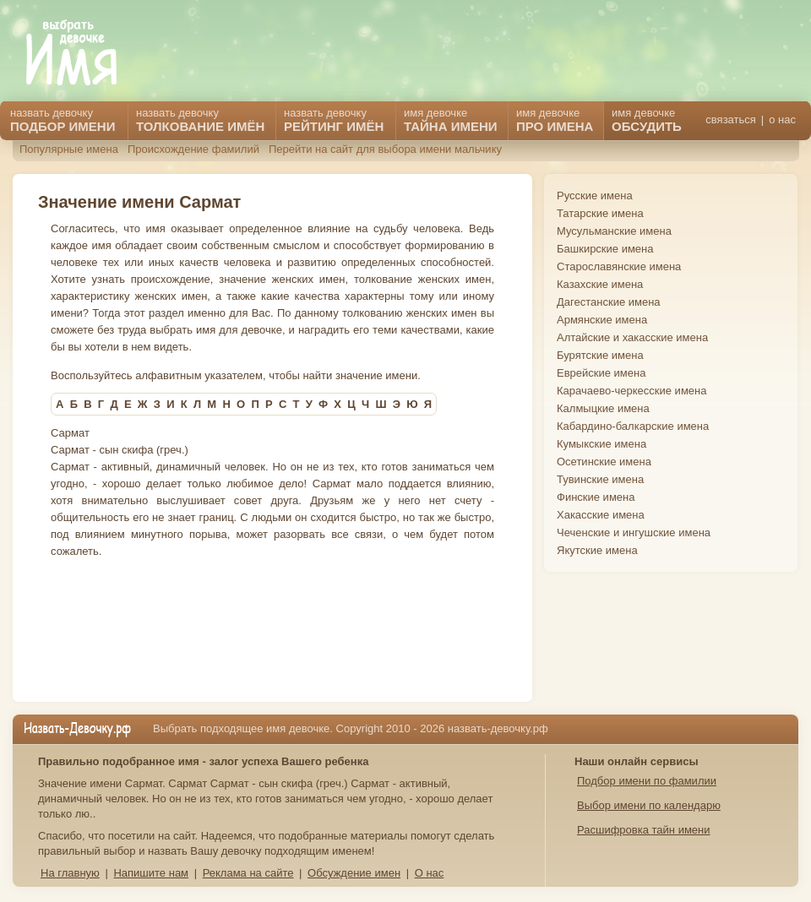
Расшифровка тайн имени (643, 829)
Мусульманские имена (614, 231)
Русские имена (595, 195)
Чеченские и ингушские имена (633, 532)
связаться (730, 119)
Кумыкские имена (601, 443)
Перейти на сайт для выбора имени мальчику (385, 149)
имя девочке (647, 119)
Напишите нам (150, 873)
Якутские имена (597, 550)
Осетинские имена (604, 461)
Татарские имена (600, 213)
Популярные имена (68, 149)
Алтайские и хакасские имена (632, 337)
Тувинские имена (600, 479)
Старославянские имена (619, 266)
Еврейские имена (601, 373)
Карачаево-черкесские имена (631, 390)
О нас (429, 873)
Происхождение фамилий (193, 149)
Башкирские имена (605, 248)
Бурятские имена (600, 355)
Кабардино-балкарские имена (633, 426)
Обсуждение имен (354, 873)
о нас (782, 119)
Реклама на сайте (248, 873)
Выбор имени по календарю (649, 805)
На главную (70, 873)
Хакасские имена (601, 514)
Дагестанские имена (609, 302)
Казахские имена (600, 284)
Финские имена (595, 497)
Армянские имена (602, 319)
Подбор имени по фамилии (646, 780)
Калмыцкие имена (603, 408)
